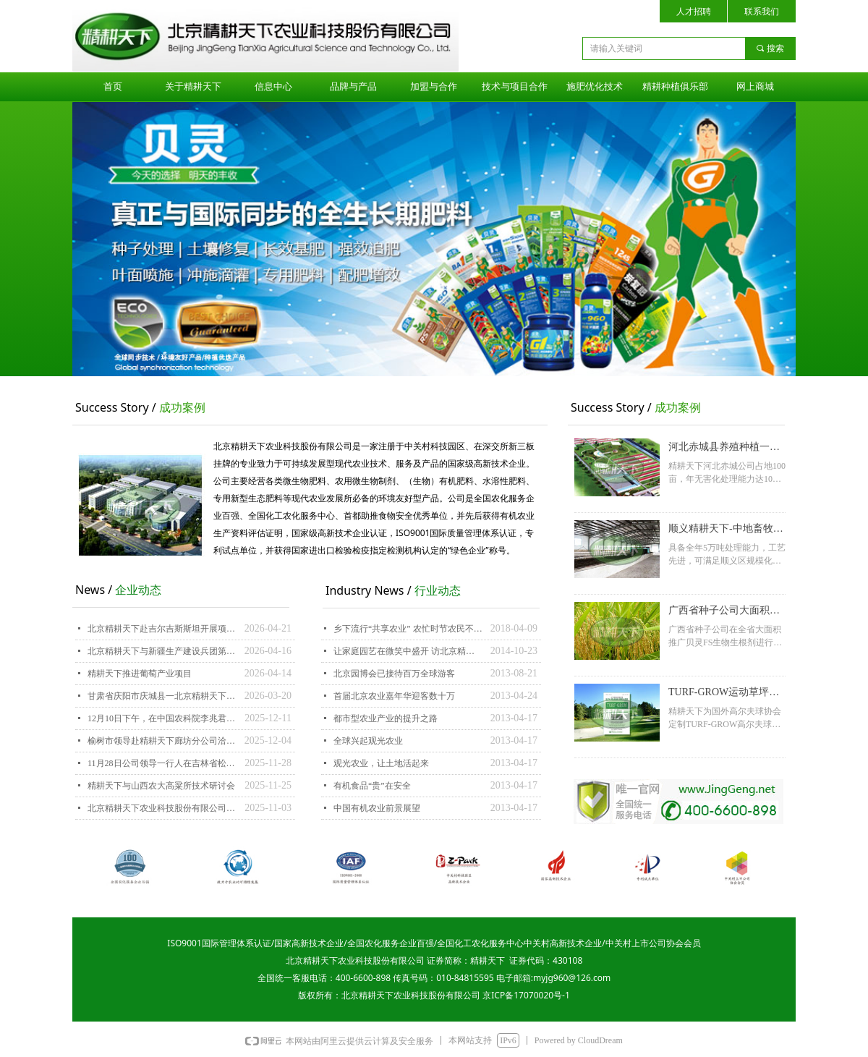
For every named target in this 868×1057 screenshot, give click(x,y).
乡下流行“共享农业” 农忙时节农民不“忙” (408, 629)
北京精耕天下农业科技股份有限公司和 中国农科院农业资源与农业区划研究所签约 (162, 808)
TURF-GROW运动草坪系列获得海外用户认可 (723, 694)
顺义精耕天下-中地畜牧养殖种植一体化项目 (725, 530)
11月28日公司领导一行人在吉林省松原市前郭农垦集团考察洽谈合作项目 (162, 763)
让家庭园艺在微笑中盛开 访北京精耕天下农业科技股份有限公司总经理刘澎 (408, 651)
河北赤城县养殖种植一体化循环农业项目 (724, 448)
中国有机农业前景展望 (376, 808)
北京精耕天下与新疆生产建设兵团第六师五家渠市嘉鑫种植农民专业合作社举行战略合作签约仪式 (162, 651)
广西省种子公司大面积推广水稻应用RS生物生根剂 (725, 612)
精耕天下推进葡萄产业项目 (140, 673)
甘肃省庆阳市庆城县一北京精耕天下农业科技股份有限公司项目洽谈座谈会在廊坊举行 (162, 696)
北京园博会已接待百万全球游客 (394, 673)
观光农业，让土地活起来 (381, 763)
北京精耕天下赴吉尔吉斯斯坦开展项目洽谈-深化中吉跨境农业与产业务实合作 (162, 629)
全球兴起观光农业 (368, 741)
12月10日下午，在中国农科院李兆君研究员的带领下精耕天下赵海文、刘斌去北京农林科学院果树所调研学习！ (162, 718)
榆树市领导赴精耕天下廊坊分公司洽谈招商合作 (162, 741)
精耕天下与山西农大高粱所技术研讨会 (161, 786)
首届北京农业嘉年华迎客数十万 (394, 696)
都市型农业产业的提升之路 (385, 718)
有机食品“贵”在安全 (372, 786)
